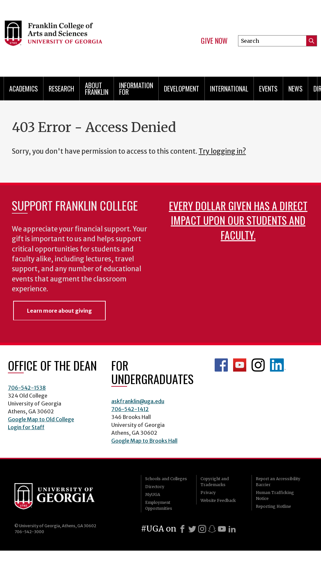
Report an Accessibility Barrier (278, 481)
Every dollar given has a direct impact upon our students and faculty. (238, 220)
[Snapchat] (212, 529)
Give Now (214, 41)
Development (181, 88)
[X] (192, 529)
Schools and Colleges (166, 478)
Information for (136, 88)
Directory (154, 486)
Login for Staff (26, 427)
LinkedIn (278, 365)
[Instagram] (202, 529)
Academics (23, 88)
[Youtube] (222, 529)
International (229, 88)
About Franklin (96, 88)
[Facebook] (182, 529)
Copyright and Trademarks (215, 481)
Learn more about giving (59, 310)
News (295, 88)
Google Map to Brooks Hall (144, 440)
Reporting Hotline (273, 506)
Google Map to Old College (41, 419)
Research (61, 88)
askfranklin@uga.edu (137, 401)
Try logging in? (222, 151)
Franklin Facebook (221, 365)
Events (268, 88)
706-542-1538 (27, 387)
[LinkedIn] (232, 529)
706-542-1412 (130, 409)
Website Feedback (218, 500)
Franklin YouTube (239, 365)
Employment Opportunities (158, 505)
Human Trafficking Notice (275, 495)
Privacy (208, 492)
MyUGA (152, 494)
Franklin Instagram (258, 365)
